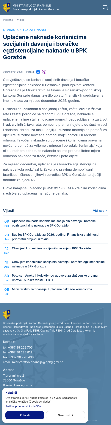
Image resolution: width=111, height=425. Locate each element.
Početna (8, 19)
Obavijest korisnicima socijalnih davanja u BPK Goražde (51, 248)
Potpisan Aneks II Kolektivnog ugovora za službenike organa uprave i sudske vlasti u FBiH (55, 278)
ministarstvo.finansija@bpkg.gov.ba (37, 362)
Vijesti (20, 19)
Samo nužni (65, 415)
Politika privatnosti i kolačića (23, 406)
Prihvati (24, 415)
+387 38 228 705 (20, 347)
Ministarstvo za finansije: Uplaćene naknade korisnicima (52, 289)
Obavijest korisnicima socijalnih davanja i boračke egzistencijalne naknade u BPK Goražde (58, 264)
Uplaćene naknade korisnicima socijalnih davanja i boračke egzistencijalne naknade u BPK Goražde (54, 223)
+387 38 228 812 (20, 352)
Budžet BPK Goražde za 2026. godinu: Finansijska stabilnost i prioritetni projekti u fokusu (55, 237)
